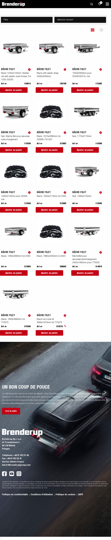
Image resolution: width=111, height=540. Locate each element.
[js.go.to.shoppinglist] (100, 4)
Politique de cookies (66, 494)
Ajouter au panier (13, 90)
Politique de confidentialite (15, 494)
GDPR (80, 494)
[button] (94, 30)
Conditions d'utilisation (42, 494)
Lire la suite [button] (11, 411)
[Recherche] (91, 4)
